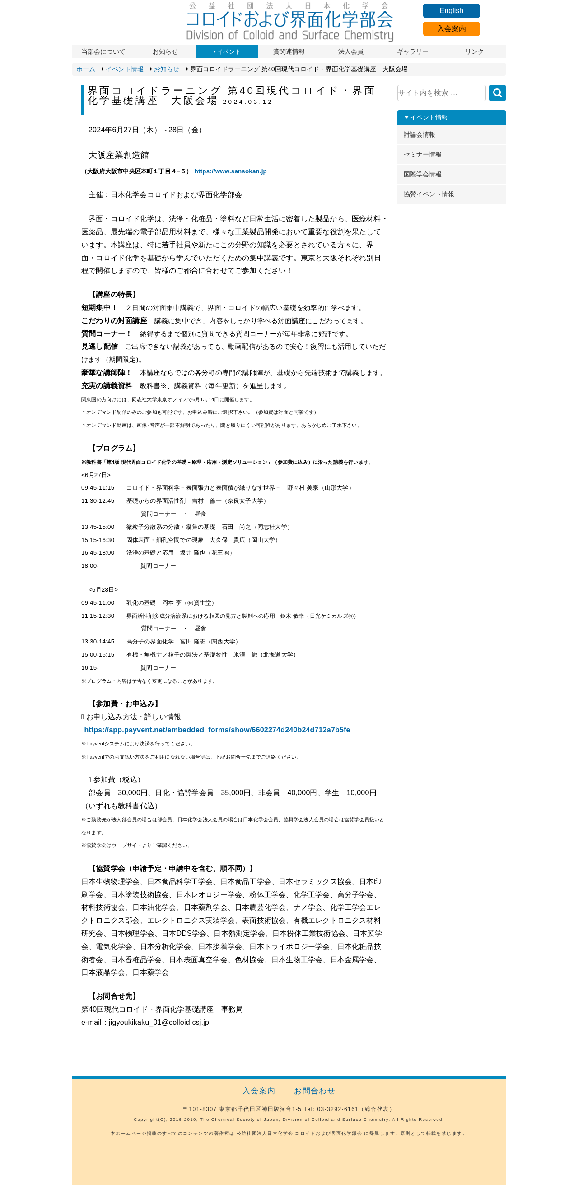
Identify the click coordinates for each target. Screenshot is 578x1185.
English (451, 10)
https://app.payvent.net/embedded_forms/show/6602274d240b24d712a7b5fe (217, 730)
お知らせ (166, 69)
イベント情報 (125, 69)
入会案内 (451, 28)
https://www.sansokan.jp (231, 171)
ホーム (85, 69)
